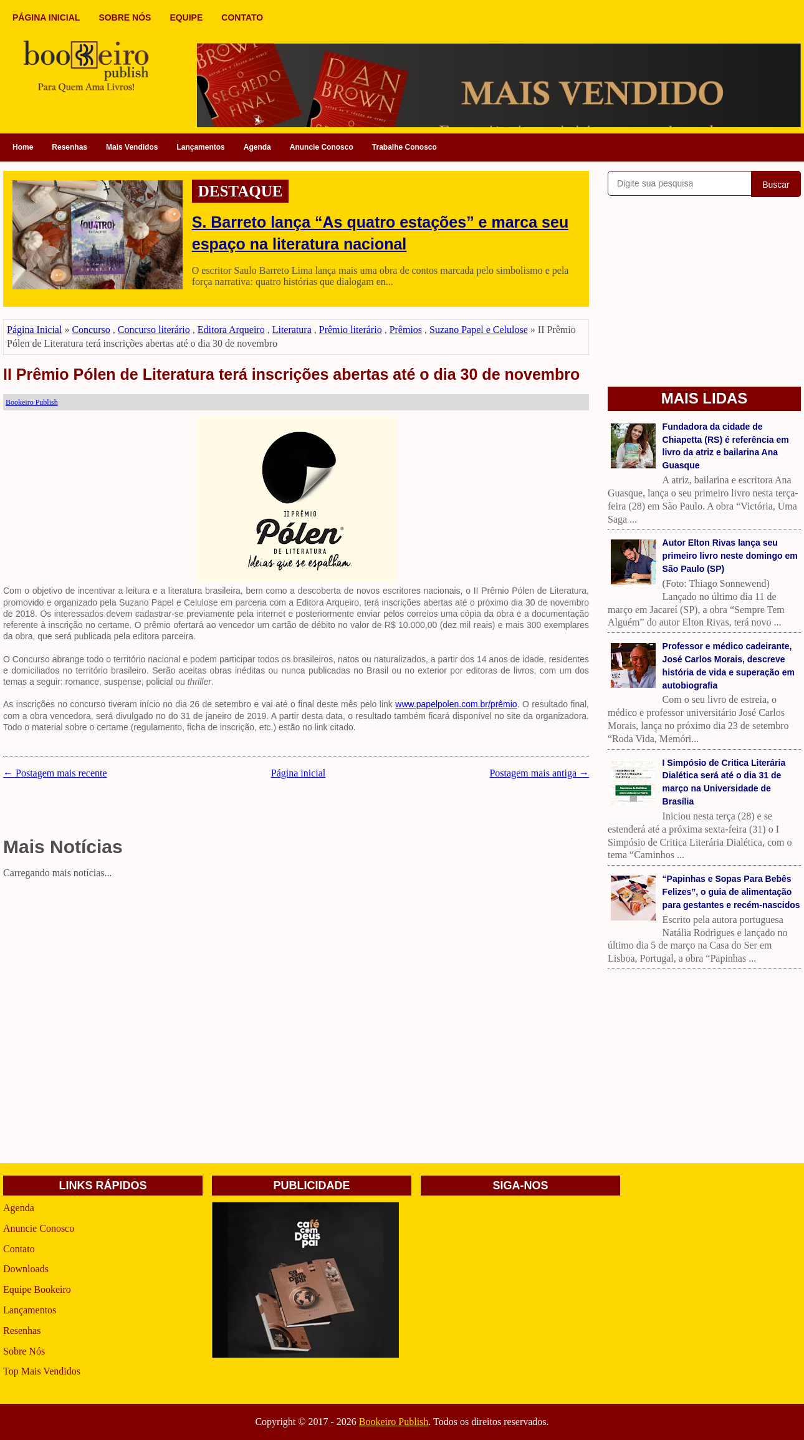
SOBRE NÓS (124, 17)
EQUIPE (186, 17)
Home (22, 147)
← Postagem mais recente (55, 773)
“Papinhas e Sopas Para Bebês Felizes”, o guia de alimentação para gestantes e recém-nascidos (731, 892)
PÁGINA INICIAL (46, 17)
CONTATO (242, 17)
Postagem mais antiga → (539, 773)
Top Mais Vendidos (41, 1371)
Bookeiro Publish (394, 1421)
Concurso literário (154, 329)
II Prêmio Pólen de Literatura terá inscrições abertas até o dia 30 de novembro (291, 374)
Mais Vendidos (132, 147)
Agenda (257, 147)
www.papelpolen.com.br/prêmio (456, 704)
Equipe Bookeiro (37, 1289)
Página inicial (298, 773)
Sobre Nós (24, 1351)
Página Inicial (34, 329)
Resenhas (69, 147)
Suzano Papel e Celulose (478, 329)
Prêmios (406, 329)
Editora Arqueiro (231, 329)
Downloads (26, 1269)
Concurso (91, 329)
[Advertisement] (296, 970)
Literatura (292, 329)
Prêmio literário (350, 329)
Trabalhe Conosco (404, 147)
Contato (19, 1249)
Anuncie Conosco (321, 147)
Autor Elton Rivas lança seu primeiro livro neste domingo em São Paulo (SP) (730, 556)
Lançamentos (200, 147)
